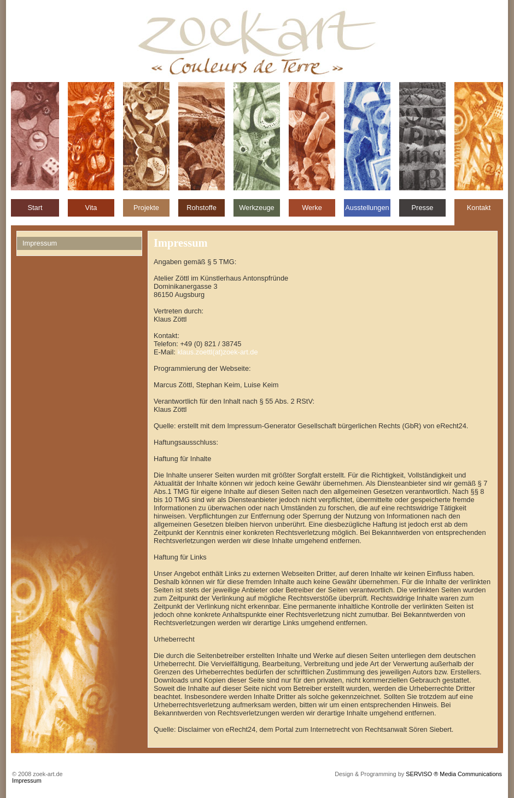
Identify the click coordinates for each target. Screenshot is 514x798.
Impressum (27, 780)
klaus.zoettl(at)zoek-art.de (217, 352)
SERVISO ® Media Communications (454, 774)
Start (34, 207)
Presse (423, 207)
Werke (312, 207)
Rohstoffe (201, 207)
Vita (91, 207)
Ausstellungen (367, 207)
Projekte (146, 207)
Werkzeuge (256, 207)
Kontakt (478, 207)
